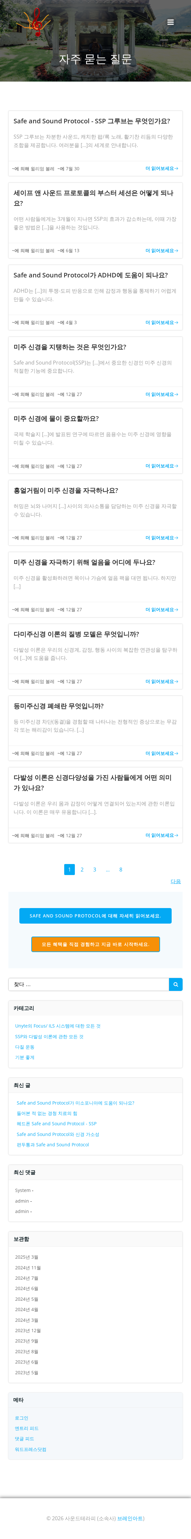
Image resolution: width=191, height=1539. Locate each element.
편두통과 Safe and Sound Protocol (53, 1144)
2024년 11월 (28, 1267)
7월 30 (72, 168)
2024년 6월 (26, 1288)
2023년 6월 (26, 1362)
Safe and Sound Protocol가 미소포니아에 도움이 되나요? (75, 1103)
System (23, 1190)
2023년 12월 (28, 1330)
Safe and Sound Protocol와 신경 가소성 (58, 1134)
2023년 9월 (26, 1341)
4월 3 (71, 322)
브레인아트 (130, 1518)
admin (22, 1201)
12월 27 (74, 394)
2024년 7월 (26, 1278)
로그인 (21, 1418)
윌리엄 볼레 (43, 168)
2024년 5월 (26, 1299)
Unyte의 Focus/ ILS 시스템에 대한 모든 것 (58, 1026)
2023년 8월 (26, 1351)
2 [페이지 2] (82, 870)
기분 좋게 (25, 1057)
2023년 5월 (26, 1372)
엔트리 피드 (27, 1428)
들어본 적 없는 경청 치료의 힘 (47, 1113)
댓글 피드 (24, 1438)
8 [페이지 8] (121, 870)
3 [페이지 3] (95, 870)
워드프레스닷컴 (30, 1449)
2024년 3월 (26, 1320)
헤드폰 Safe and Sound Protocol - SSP (56, 1123)
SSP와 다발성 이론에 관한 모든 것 (49, 1036)
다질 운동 (25, 1047)
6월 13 (72, 250)
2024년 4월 (26, 1309)
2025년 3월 (26, 1257)
